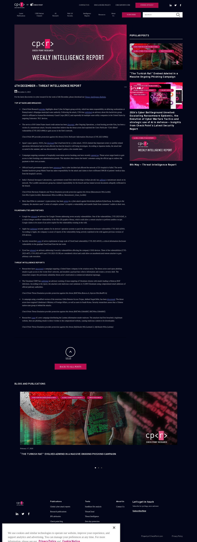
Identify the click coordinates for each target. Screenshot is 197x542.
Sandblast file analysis (93, 506)
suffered (102, 180)
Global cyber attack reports (60, 506)
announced (57, 167)
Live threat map (91, 525)
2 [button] (98, 466)
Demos (52, 525)
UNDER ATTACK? (147, 5)
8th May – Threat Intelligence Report (153, 164)
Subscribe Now (139, 510)
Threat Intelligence (92, 515)
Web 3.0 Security (70, 14)
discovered (111, 299)
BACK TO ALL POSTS (70, 366)
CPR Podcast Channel (39, 14)
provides (42, 109)
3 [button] (101, 466)
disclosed (50, 143)
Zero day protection (92, 520)
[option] (98, 426)
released (34, 216)
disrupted (70, 124)
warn (39, 241)
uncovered (39, 269)
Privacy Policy (177, 535)
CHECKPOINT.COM (122, 5)
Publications (56, 500)
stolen (66, 201)
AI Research (55, 14)
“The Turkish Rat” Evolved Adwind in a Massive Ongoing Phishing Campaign (154, 75)
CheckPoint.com (156, 535)
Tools (87, 500)
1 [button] (95, 466)
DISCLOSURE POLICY (102, 5)
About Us (113, 14)
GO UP (70, 353)
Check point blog (56, 520)
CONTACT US (84, 5)
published (88, 112)
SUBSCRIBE (131, 15)
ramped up (95, 155)
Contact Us (120, 506)
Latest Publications (21, 14)
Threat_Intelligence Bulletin (95, 97)
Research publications (58, 511)
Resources (101, 15)
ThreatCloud (89, 511)
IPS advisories (55, 515)
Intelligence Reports (87, 14)
